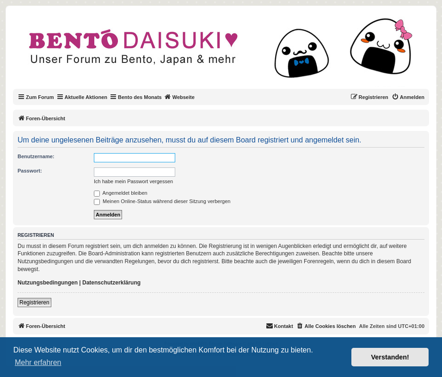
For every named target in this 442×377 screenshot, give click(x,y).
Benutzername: (36, 156)
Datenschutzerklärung (111, 282)
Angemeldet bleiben (120, 193)
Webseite (179, 96)
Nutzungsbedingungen (48, 282)
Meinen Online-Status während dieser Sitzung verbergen (162, 201)
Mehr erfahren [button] (38, 362)
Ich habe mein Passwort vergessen (133, 181)
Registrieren (34, 302)
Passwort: (30, 170)
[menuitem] (408, 97)
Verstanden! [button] (390, 357)
